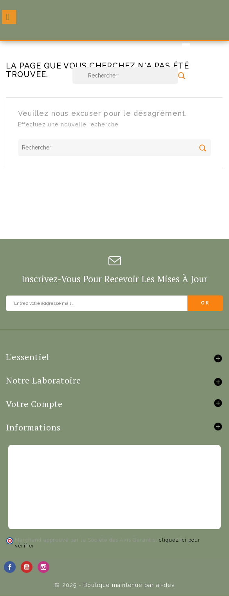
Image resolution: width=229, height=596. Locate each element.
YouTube (26, 567)
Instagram (43, 567)
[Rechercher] (125, 75)
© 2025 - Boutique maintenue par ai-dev (114, 585)
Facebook (10, 567)
